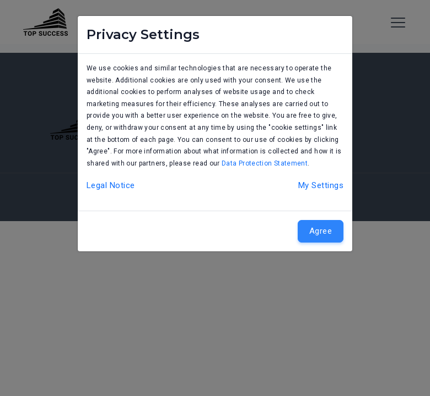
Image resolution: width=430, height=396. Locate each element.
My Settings (320, 185)
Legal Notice (111, 185)
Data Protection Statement (265, 163)
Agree (320, 231)
